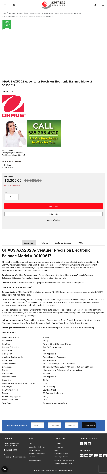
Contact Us (59, 447)
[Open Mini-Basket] (103, 4)
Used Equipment (35, 460)
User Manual (8, 167)
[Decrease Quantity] (6, 197)
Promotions (33, 457)
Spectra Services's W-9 (63, 463)
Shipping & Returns (62, 457)
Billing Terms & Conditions (64, 460)
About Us (58, 444)
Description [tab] (29, 243)
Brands (31, 444)
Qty (5, 192)
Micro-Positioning (35, 450)
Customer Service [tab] (63, 243)
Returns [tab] (44, 243)
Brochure (7, 165)
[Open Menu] (5, 5)
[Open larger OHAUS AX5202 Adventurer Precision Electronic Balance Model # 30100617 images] (53, 53)
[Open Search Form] (14, 5)
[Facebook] (81, 443)
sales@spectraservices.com (15, 457)
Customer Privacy (61, 453)
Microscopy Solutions (37, 453)
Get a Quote (53, 214)
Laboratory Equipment (37, 447)
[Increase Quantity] (16, 197)
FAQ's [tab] (80, 243)
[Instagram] (85, 443)
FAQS (56, 450)
